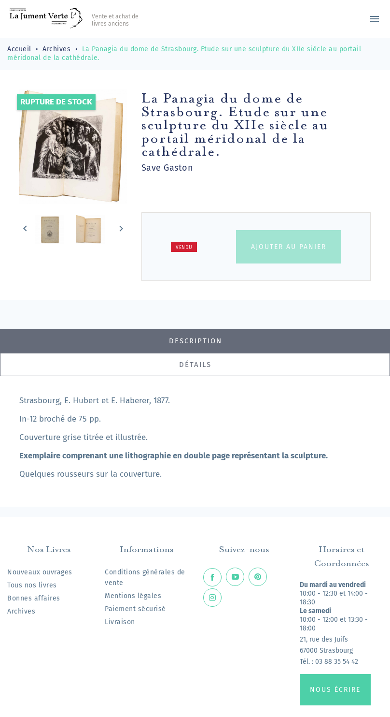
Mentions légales (133, 596)
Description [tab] (195, 341)
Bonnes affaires (33, 598)
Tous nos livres (32, 585)
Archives (21, 611)
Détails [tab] (195, 364)
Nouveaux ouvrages (39, 572)
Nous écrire (335, 690)
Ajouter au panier (288, 247)
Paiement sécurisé (135, 609)
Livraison (120, 622)
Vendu (184, 247)
